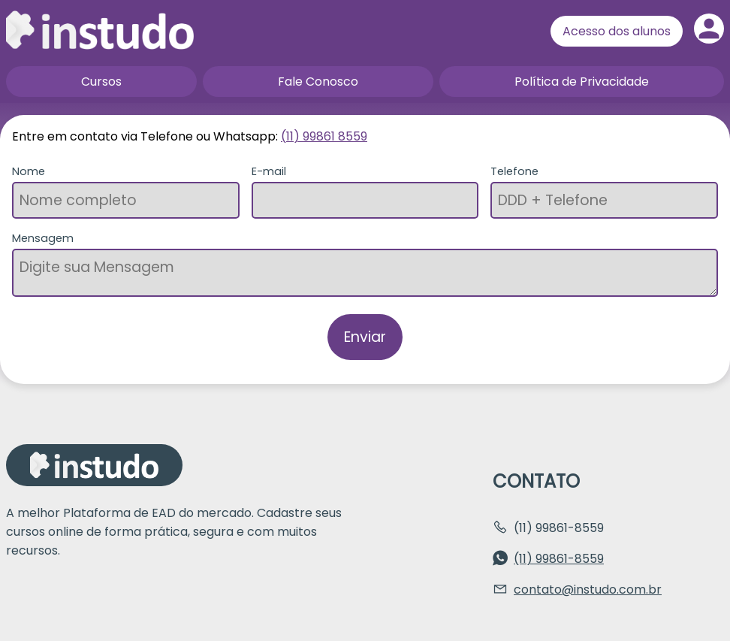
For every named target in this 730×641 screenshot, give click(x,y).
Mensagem (43, 238)
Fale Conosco (318, 81)
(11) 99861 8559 (324, 136)
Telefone (514, 171)
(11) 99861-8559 (559, 558)
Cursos (101, 81)
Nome (28, 171)
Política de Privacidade (581, 81)
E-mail (269, 171)
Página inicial (100, 30)
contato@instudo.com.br (588, 589)
